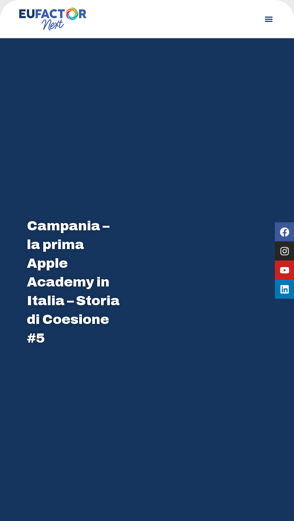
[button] (268, 19)
